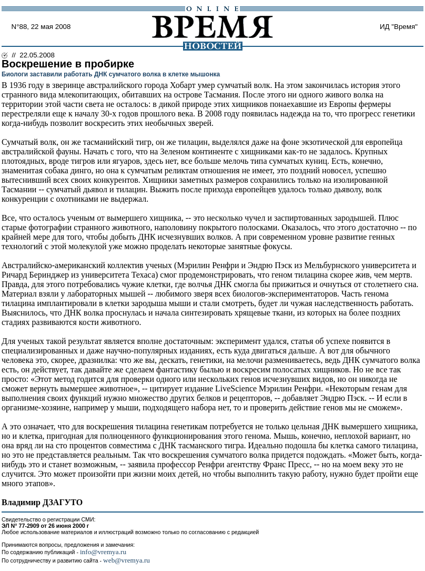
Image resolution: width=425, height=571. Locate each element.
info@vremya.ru (103, 552)
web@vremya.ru (126, 560)
